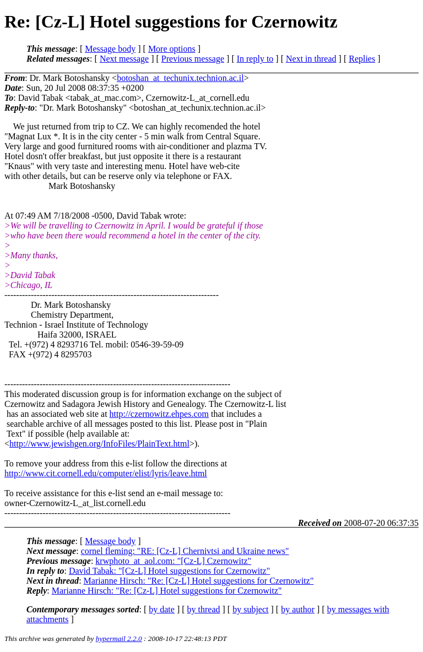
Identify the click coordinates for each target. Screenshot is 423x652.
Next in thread (311, 58)
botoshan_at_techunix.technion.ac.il (180, 78)
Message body (110, 48)
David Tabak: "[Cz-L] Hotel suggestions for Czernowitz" (169, 570)
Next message (124, 58)
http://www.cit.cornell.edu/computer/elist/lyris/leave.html (105, 473)
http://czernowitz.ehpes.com (159, 414)
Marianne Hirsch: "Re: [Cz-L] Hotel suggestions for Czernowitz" (199, 580)
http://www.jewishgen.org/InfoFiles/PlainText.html (99, 443)
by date (162, 609)
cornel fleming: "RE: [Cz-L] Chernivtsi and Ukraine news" (185, 551)
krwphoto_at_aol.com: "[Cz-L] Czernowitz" (173, 561)
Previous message (192, 58)
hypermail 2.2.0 (119, 638)
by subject (250, 609)
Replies (362, 58)
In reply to (255, 58)
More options (172, 48)
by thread (203, 609)
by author (297, 609)
